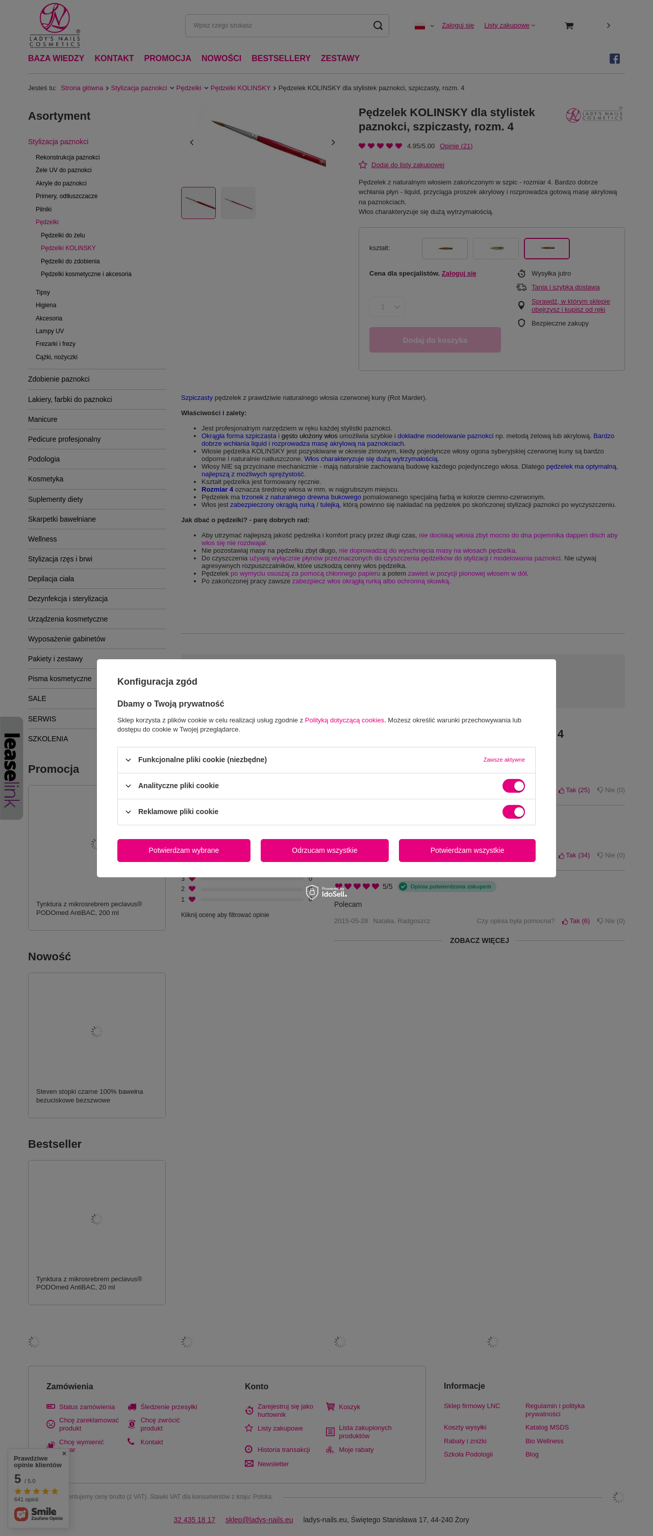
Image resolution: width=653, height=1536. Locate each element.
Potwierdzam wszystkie (468, 850)
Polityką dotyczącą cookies (344, 719)
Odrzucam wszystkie (324, 850)
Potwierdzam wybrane (184, 850)
